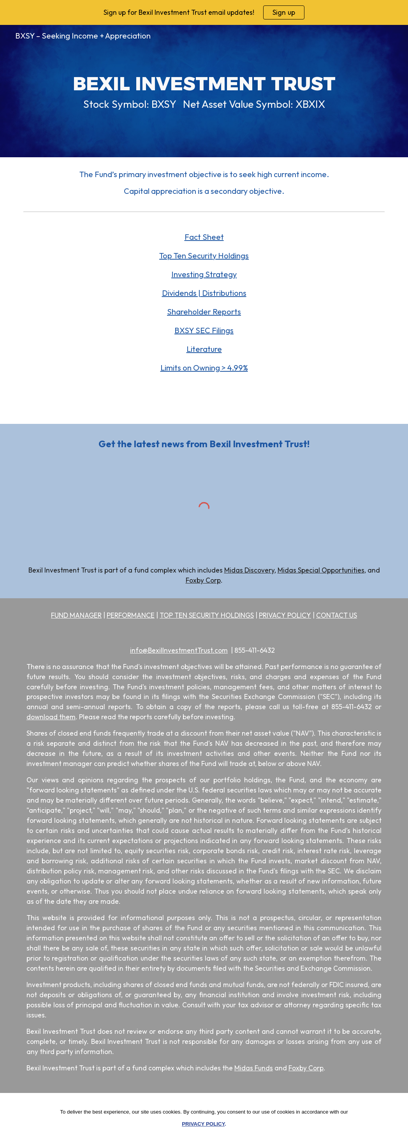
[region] (204, 12)
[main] (204, 91)
